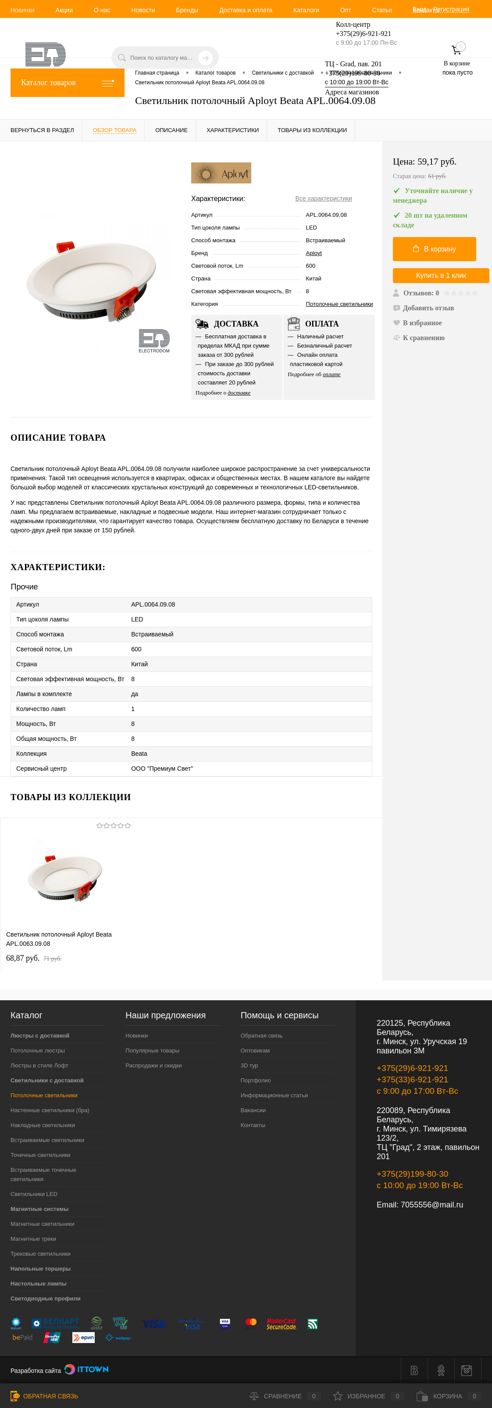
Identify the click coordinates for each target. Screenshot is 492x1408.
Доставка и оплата (245, 10)
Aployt (314, 253)
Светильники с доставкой (47, 1080)
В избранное (417, 323)
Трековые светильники (41, 1253)
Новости (143, 10)
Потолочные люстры (38, 1050)
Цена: (437, 169)
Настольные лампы (39, 1283)
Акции (64, 10)
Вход (420, 9)
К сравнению (419, 337)
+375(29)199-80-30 (352, 73)
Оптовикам (255, 1050)
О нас (102, 10)
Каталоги (306, 10)
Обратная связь (262, 1035)
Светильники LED (34, 1194)
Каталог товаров (67, 82)
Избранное (369, 1396)
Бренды (187, 10)
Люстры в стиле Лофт (39, 1065)
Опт (345, 10)
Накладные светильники (43, 1125)
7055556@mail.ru (432, 1204)
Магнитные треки (33, 1239)
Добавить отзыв (423, 308)
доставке (239, 392)
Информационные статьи (274, 1095)
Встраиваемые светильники (47, 1140)
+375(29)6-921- (358, 33)
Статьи (382, 10)
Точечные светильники (41, 1155)
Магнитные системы (39, 1209)
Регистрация (451, 9)
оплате (332, 374)
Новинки (23, 10)
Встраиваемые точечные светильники (43, 1174)
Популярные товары (152, 1050)
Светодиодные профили (46, 1298)
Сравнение (285, 1396)
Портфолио (256, 1080)
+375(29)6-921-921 (412, 1068)
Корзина (449, 1396)
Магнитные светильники (43, 1224)
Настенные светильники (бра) (50, 1110)
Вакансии (253, 1110)
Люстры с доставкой (40, 1035)
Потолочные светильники (339, 304)
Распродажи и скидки (153, 1065)
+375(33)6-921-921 (412, 1079)
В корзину (434, 249)
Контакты (426, 10)
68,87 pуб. (34, 958)
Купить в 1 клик (441, 275)
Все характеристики (324, 198)
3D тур (249, 1065)
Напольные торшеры (41, 1268)
